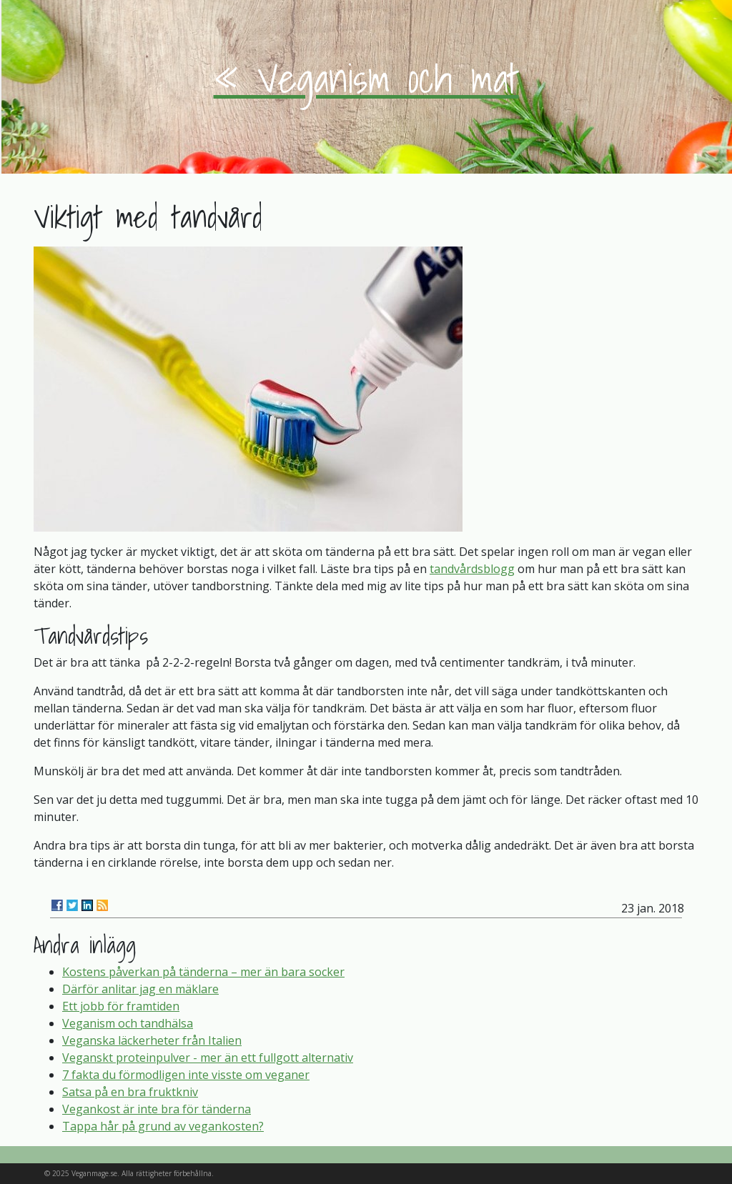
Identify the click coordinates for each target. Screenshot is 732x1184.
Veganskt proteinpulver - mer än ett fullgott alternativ (207, 1057)
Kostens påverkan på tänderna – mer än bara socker (203, 972)
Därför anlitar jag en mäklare (140, 989)
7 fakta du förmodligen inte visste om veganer (186, 1075)
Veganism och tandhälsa (127, 1023)
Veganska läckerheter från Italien (152, 1040)
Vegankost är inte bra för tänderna (156, 1109)
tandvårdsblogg (472, 569)
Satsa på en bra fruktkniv (130, 1092)
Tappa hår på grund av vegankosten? (163, 1126)
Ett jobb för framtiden (120, 1006)
